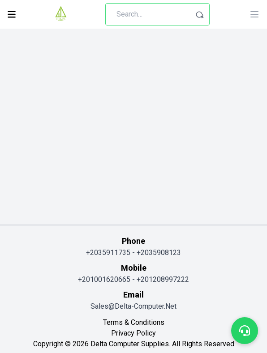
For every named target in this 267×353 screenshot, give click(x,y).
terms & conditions (133, 322)
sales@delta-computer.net (133, 306)
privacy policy (133, 333)
